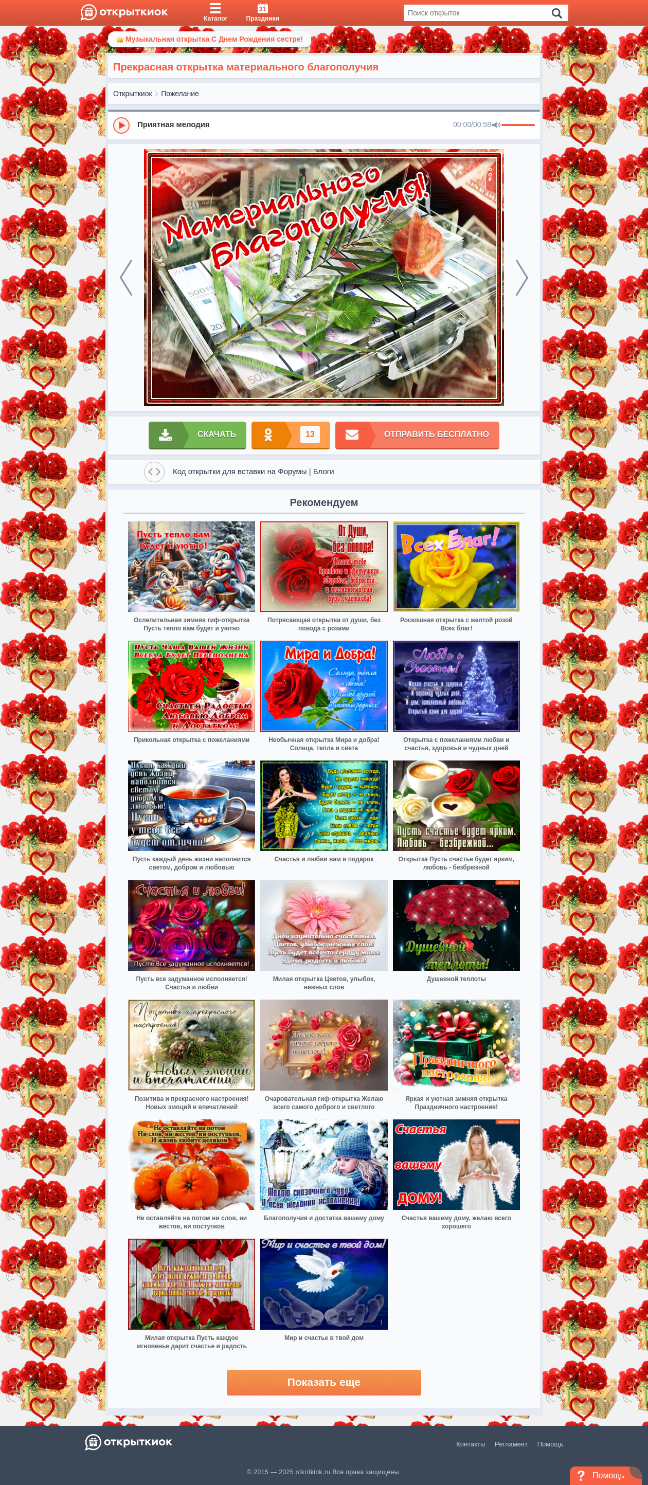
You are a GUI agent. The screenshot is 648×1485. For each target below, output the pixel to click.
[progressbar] (518, 125)
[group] (324, 125)
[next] (522, 277)
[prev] (126, 277)
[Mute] (496, 125)
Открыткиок (132, 93)
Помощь (550, 1444)
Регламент (511, 1444)
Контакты (470, 1444)
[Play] (121, 125)
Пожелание (180, 93)
